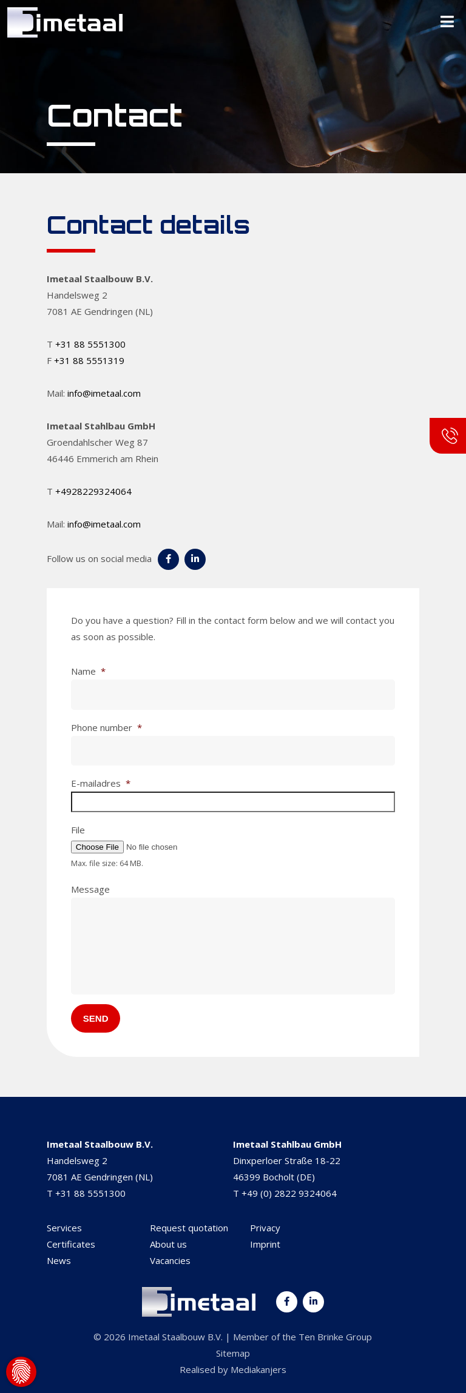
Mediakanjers (258, 1369)
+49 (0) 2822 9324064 (289, 1193)
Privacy (265, 1228)
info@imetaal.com (104, 393)
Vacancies (170, 1260)
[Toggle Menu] (447, 22)
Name (88, 671)
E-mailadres (100, 783)
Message (90, 889)
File (78, 830)
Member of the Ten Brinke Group (302, 1337)
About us (168, 1244)
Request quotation (189, 1228)
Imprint (265, 1244)
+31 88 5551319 (89, 360)
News (59, 1260)
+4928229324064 (93, 491)
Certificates (71, 1244)
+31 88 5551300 (90, 344)
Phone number (106, 727)
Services (64, 1228)
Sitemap (233, 1353)
